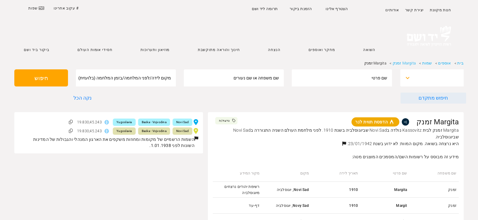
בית (460, 63)
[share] (405, 122)
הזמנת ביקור (301, 8)
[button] (344, 143)
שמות (427, 63)
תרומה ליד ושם (265, 8)
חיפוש (41, 78)
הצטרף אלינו (337, 8)
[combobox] (437, 78)
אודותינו (392, 10)
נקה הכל (82, 98)
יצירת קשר (414, 10)
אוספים (444, 63)
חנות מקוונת (440, 10)
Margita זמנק (404, 63)
